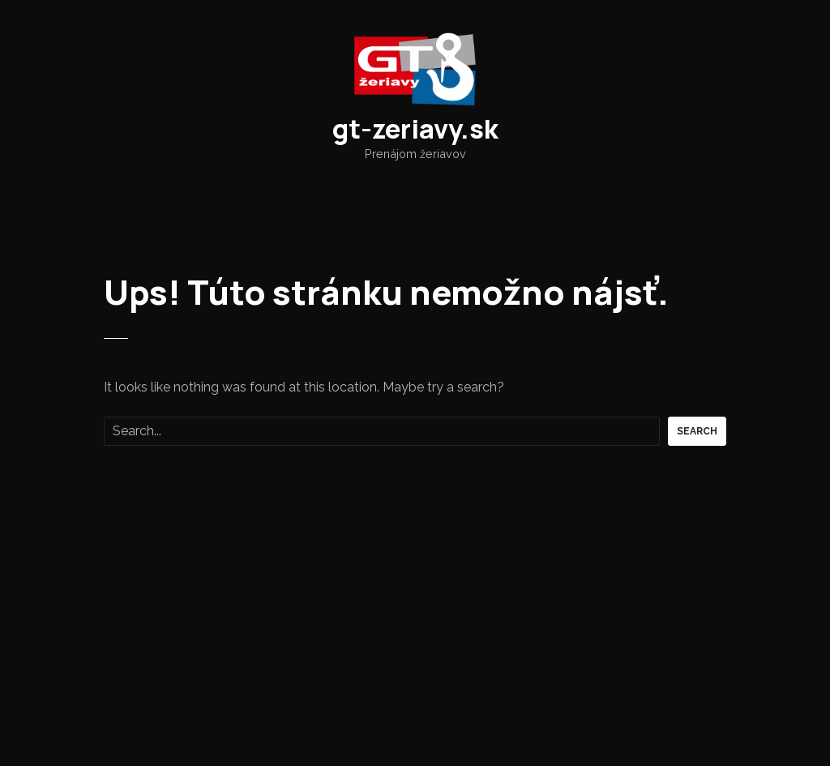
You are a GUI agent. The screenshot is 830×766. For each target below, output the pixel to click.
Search (697, 431)
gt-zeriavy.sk (415, 129)
